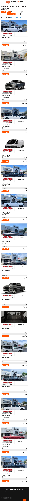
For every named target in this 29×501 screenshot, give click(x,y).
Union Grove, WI (11, 14)
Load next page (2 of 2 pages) (15, 485)
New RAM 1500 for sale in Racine (6, 497)
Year (23, 11)
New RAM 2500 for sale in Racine (6, 498)
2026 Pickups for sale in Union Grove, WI (7, 491)
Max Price (3, 14)
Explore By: (3, 11)
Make (19, 11)
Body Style (13, 11)
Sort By (18, 14)
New (8, 11)
